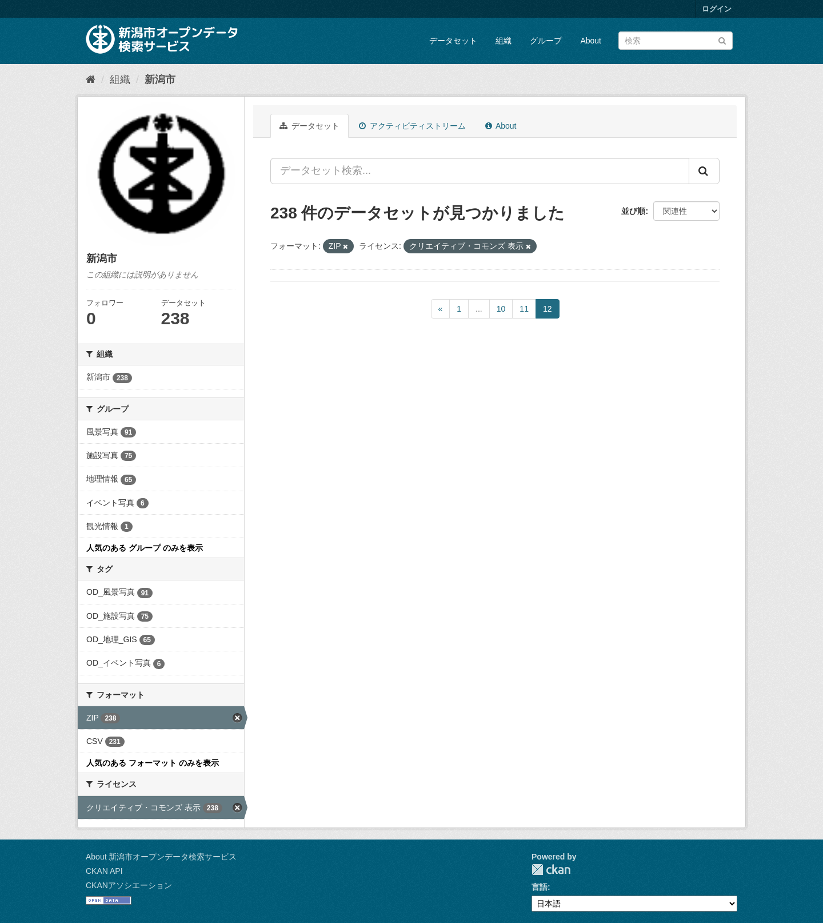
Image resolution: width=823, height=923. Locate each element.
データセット (453, 40)
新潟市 (160, 79)
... (479, 308)
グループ (546, 40)
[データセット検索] (675, 40)
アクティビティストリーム (412, 125)
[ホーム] (90, 79)
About (590, 40)
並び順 (633, 211)
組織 (504, 40)
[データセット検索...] (479, 171)
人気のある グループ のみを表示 (144, 547)
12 (547, 308)
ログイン (717, 9)
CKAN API (104, 871)
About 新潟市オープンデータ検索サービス (161, 856)
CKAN (551, 870)
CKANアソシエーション (129, 885)
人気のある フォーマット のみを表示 (152, 762)
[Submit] (722, 40)
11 (524, 308)
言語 (540, 887)
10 (501, 308)
